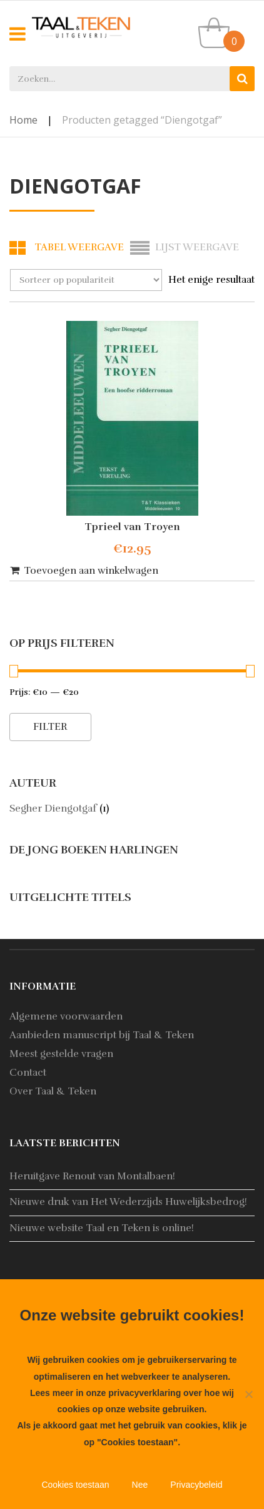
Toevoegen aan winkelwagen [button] (91, 570)
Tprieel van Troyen (132, 527)
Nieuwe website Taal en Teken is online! (101, 1228)
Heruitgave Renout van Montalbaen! (92, 1176)
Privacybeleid (196, 1485)
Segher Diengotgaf (53, 808)
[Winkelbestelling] (86, 280)
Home (23, 120)
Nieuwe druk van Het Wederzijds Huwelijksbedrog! (128, 1202)
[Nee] (248, 1394)
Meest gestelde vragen (61, 1054)
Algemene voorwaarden (66, 1016)
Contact (27, 1072)
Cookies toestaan (75, 1485)
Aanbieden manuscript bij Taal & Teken (101, 1035)
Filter (50, 726)
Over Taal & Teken (52, 1091)
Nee (140, 1485)
